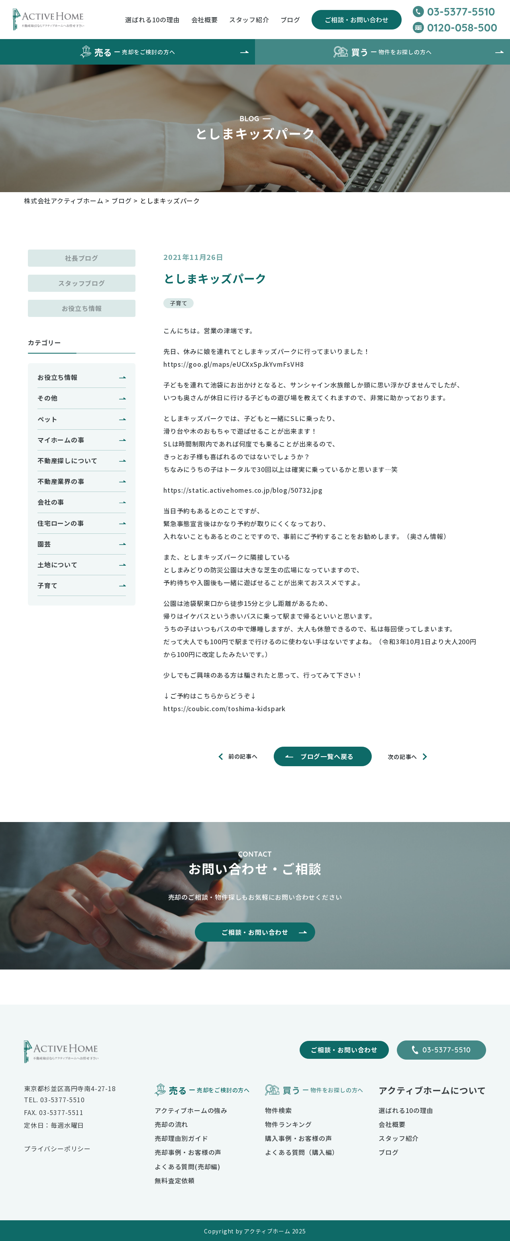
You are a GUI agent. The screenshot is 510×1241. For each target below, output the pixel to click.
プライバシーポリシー (57, 1148)
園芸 (44, 544)
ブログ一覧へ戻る (327, 756)
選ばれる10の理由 (152, 19)
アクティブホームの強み (191, 1110)
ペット (47, 419)
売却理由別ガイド (181, 1138)
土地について (57, 564)
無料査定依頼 (175, 1180)
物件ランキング (288, 1124)
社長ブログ (81, 258)
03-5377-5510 (446, 1049)
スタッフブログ (81, 283)
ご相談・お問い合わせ (356, 19)
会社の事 (50, 502)
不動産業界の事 (60, 481)
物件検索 (278, 1110)
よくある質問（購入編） (302, 1152)
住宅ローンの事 (60, 523)
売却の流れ (171, 1124)
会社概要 (204, 19)
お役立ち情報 (82, 308)
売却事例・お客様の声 (188, 1152)
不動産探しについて (67, 460)
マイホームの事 (60, 439)
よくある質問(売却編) (187, 1166)
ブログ (290, 19)
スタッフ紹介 (249, 19)
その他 (47, 398)
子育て (47, 585)
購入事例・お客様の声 (298, 1138)
